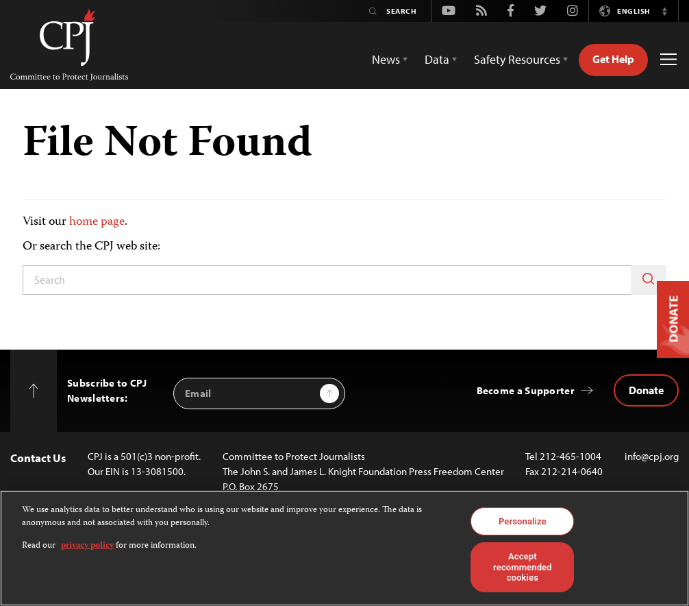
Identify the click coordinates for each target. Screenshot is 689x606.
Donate (646, 390)
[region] (344, 548)
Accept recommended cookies (522, 567)
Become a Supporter (526, 390)
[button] (664, 11)
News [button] (386, 59)
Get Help (613, 59)
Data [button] (437, 59)
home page (97, 222)
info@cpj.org (652, 456)
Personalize (523, 521)
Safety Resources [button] (517, 59)
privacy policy (87, 546)
